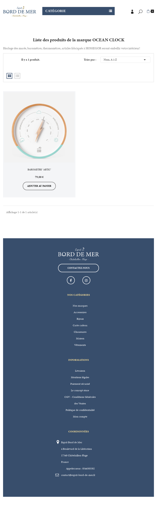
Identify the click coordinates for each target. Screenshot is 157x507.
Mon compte (80, 416)
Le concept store (80, 390)
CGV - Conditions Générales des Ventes (80, 400)
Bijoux (80, 319)
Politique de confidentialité (80, 410)
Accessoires (80, 312)
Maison (80, 338)
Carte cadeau (80, 325)
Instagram (86, 280)
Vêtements (80, 345)
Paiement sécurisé (80, 384)
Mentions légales (80, 377)
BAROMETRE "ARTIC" (39, 169)
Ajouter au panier (39, 186)
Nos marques (80, 306)
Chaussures (80, 332)
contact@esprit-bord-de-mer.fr (78, 475)
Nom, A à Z (125, 59)
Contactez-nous (78, 268)
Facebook (71, 280)
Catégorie (55, 11)
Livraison (80, 371)
